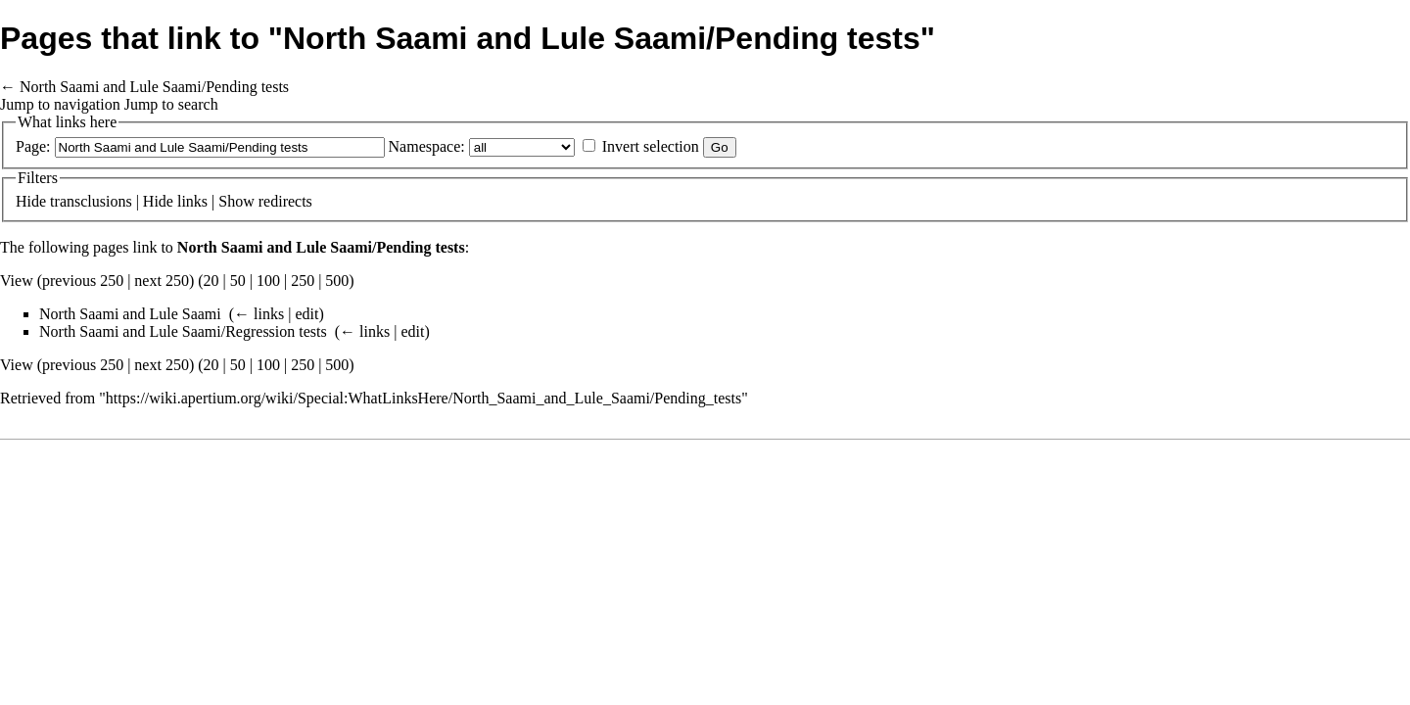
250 (302, 280)
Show (236, 201)
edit (306, 314)
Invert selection (650, 146)
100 (268, 280)
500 (337, 280)
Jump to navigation (60, 104)
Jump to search (171, 104)
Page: (33, 146)
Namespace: (427, 146)
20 (211, 280)
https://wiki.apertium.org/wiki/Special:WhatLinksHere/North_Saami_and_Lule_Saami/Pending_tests (423, 398)
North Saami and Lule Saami (130, 314)
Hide (31, 201)
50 (238, 280)
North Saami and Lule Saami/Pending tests (154, 86)
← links (259, 314)
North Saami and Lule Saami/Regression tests (183, 331)
